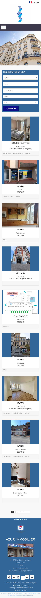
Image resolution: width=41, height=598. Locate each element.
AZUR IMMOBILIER (20, 539)
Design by (21, 590)
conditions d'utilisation (14, 595)
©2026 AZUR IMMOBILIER (14, 583)
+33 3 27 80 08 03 (22, 568)
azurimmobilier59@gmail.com (22, 571)
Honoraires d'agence (21, 585)
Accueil (20, 14)
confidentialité (33, 593)
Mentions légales (30, 583)
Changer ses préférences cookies (21, 588)
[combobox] (20, 77)
